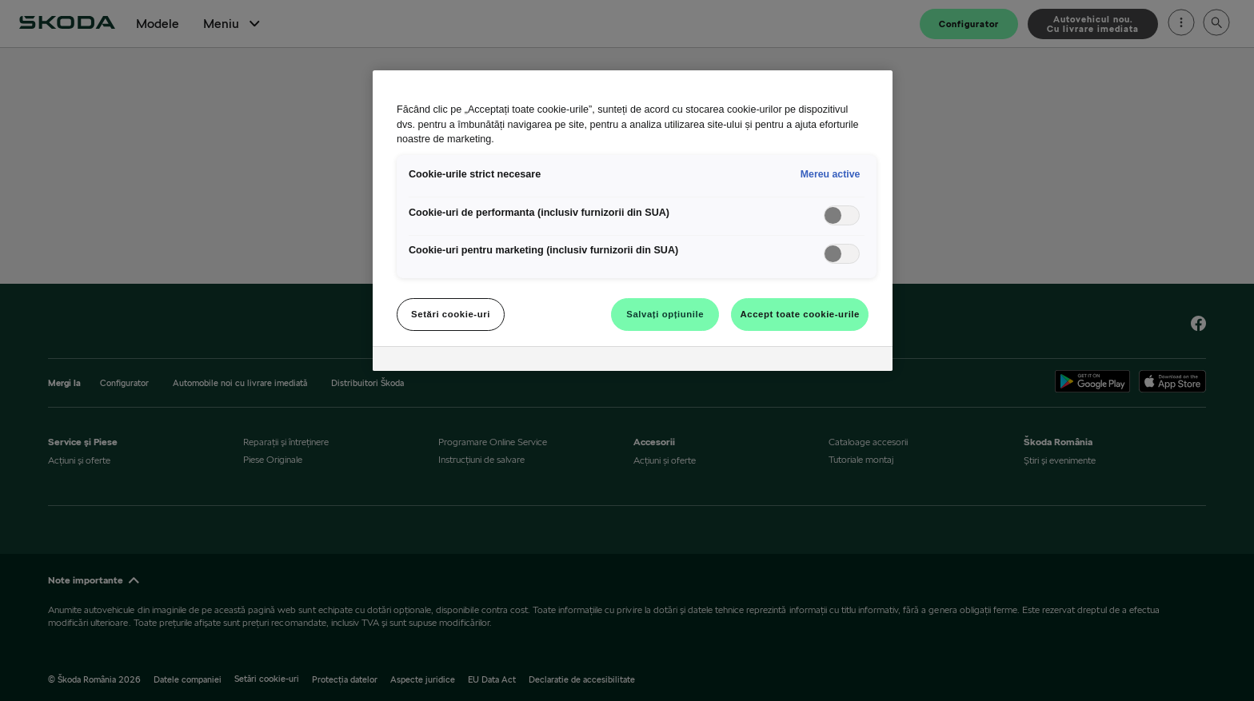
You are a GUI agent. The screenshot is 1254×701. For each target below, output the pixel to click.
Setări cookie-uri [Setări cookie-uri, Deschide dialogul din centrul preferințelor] (450, 314)
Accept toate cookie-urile (800, 314)
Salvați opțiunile (665, 314)
